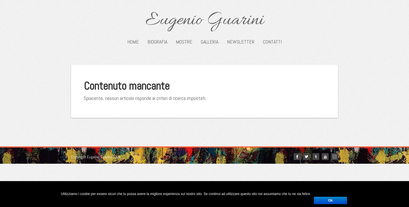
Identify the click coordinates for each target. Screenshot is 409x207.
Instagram (334, 156)
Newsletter (240, 42)
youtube (325, 156)
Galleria (209, 42)
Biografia (157, 42)
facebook (297, 156)
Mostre (184, 42)
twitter (306, 156)
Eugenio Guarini (204, 20)
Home (133, 42)
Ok (330, 200)
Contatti (272, 42)
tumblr (315, 156)
